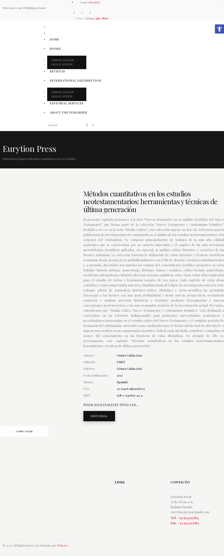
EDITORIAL (99, 416)
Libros (14, 159)
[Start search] (87, 125)
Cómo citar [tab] (24, 431)
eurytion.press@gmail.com (190, 512)
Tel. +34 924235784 (185, 517)
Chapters (23, 159)
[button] (219, 29)
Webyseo (62, 545)
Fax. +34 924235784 (185, 523)
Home (6, 159)
